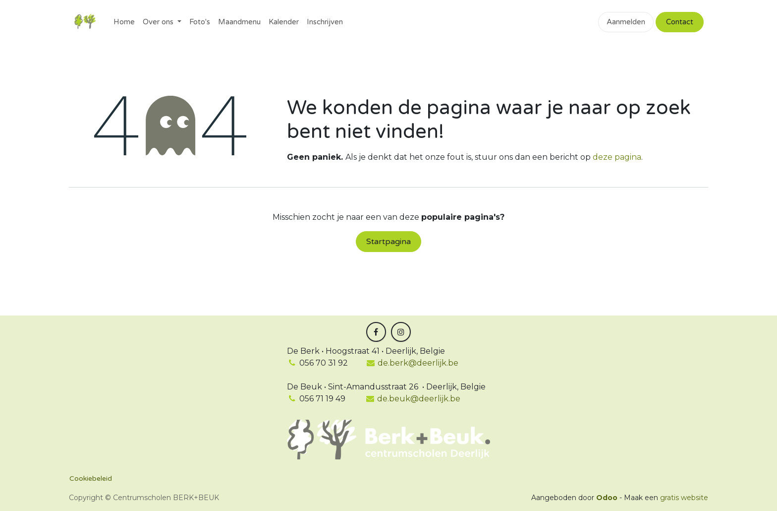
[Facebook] (376, 332)
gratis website (684, 497)
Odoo (607, 497)
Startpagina (388, 242)
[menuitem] (124, 22)
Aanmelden (626, 21)
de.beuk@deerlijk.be (417, 398)
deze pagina (617, 157)
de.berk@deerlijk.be (412, 363)
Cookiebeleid (90, 478)
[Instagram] (401, 332)
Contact (679, 21)
